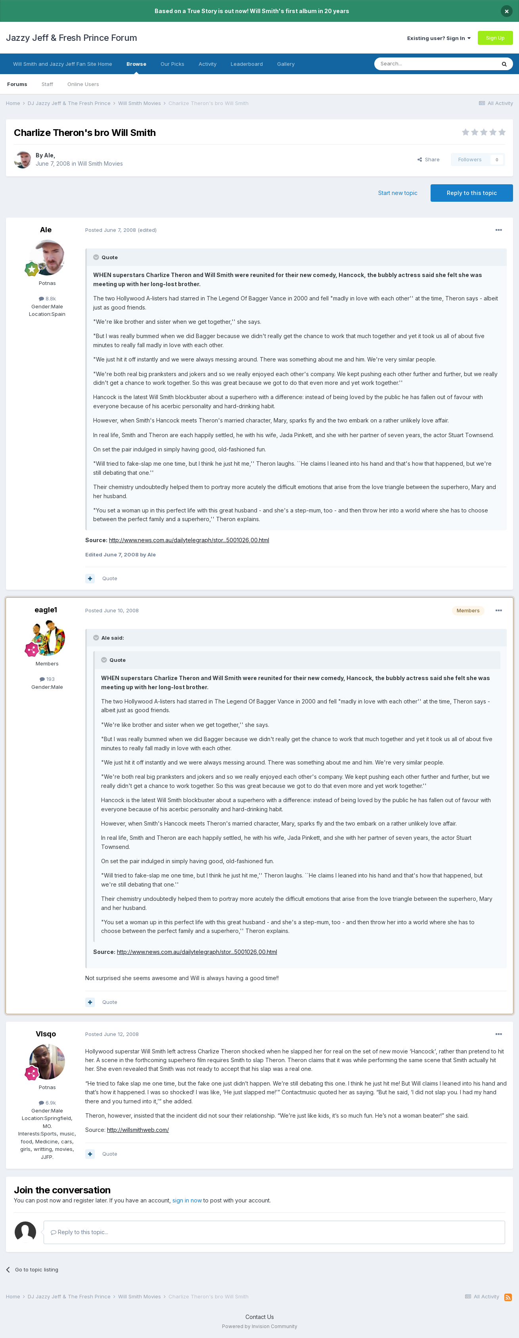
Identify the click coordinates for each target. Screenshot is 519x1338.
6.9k (47, 1102)
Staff (47, 84)
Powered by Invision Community (259, 1326)
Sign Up (495, 37)
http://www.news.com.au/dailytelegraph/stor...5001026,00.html (189, 540)
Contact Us (259, 1316)
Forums (17, 84)
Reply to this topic (472, 192)
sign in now (187, 1200)
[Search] (414, 63)
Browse (136, 67)
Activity (207, 64)
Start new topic (397, 192)
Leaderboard (247, 64)
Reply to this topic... (79, 1232)
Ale (49, 155)
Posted (110, 230)
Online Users (83, 84)
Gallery (286, 64)
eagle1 (45, 610)
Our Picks (172, 64)
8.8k (47, 298)
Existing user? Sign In (439, 38)
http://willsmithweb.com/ (138, 1129)
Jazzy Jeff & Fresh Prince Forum (71, 37)
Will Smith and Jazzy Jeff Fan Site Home (62, 64)
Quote (109, 578)
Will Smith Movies (100, 163)
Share (428, 159)
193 (47, 679)
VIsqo (46, 1034)
